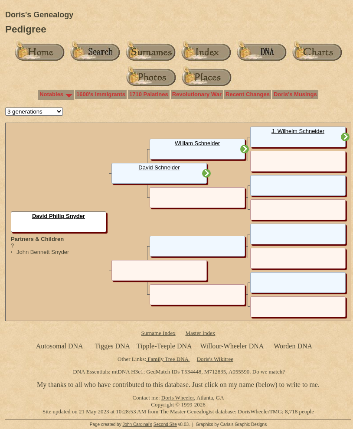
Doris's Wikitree (215, 359)
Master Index (200, 333)
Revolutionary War (197, 94)
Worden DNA (294, 346)
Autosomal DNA (61, 346)
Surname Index (158, 333)
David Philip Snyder (58, 216)
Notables (51, 94)
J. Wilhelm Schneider (297, 131)
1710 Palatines (148, 94)
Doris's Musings (295, 94)
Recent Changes (248, 94)
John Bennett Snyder (42, 252)
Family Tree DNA (168, 359)
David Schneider (159, 167)
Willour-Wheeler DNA (232, 346)
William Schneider (197, 143)
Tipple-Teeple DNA (164, 346)
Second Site (165, 424)
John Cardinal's (137, 424)
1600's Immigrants (100, 94)
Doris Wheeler (177, 397)
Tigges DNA (112, 346)
